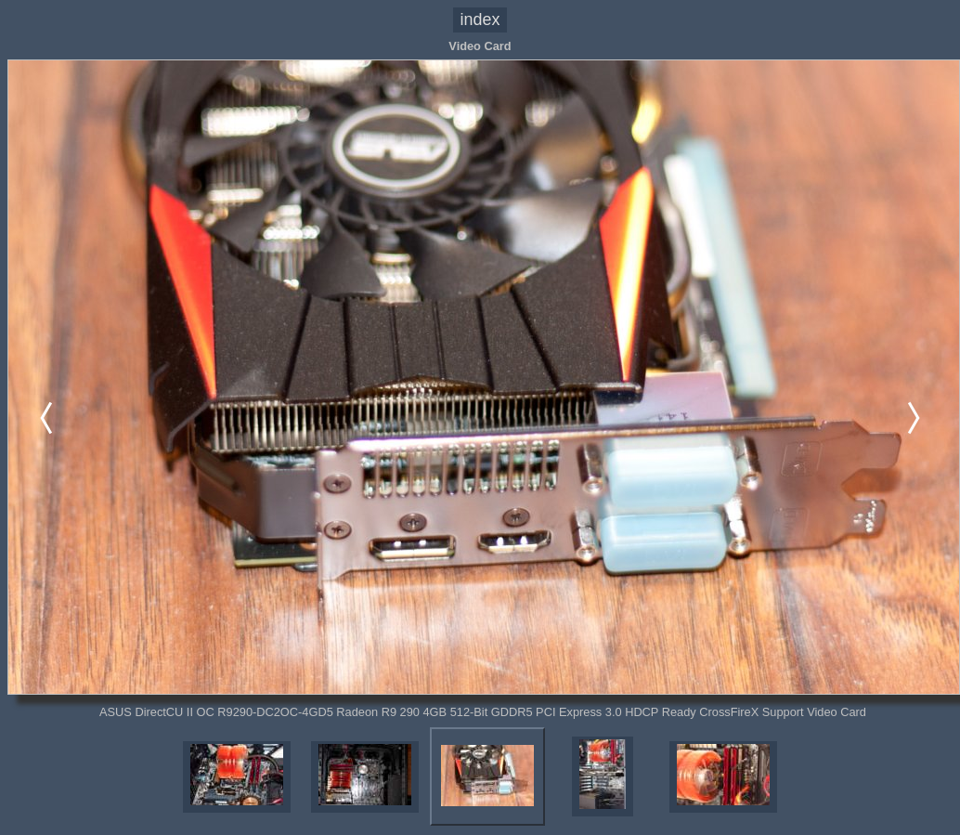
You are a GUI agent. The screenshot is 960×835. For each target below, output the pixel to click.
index (480, 19)
